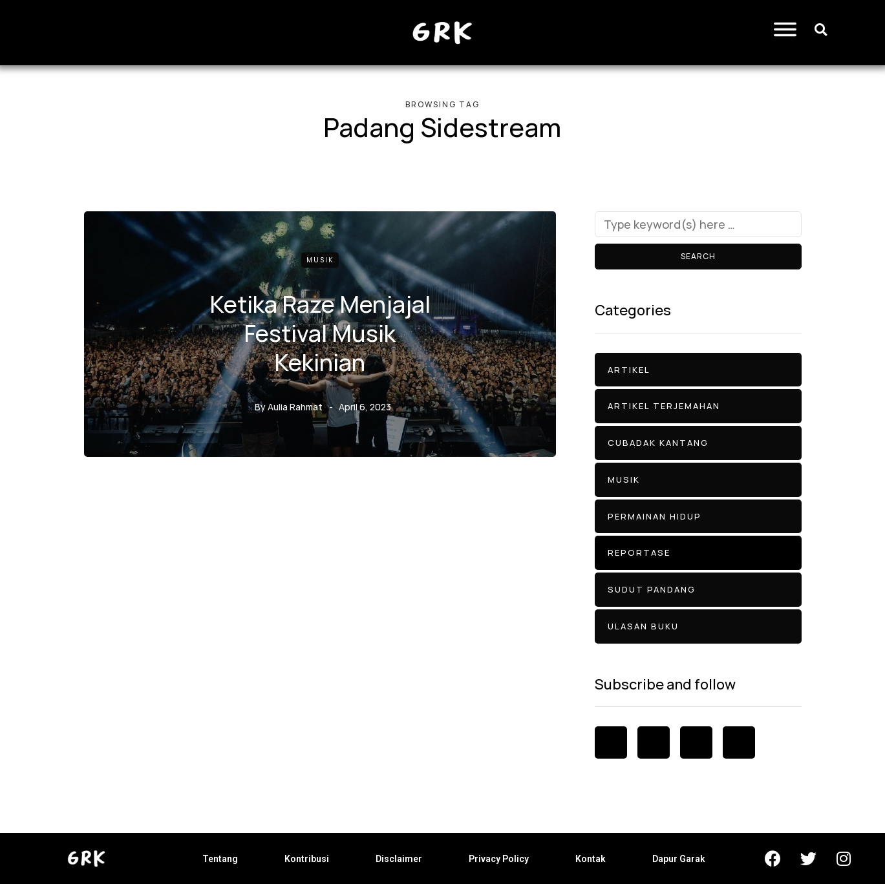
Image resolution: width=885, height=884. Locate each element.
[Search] (698, 224)
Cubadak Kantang (658, 442)
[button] (820, 29)
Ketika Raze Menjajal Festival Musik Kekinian (320, 332)
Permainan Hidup (654, 516)
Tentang (220, 859)
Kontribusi (306, 859)
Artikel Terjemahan (664, 406)
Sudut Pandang (652, 589)
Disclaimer (399, 859)
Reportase (639, 552)
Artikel (629, 369)
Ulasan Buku (643, 626)
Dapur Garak (678, 859)
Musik (320, 259)
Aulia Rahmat (295, 406)
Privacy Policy (499, 859)
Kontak (590, 859)
